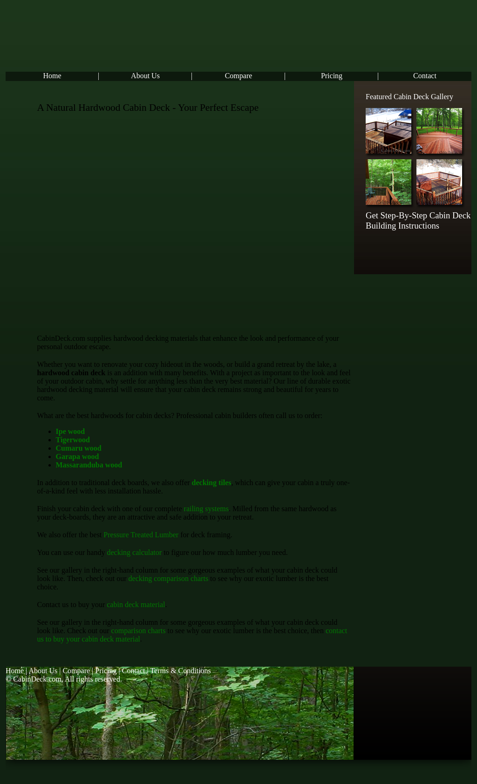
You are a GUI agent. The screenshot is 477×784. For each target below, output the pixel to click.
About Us (145, 76)
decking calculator (134, 552)
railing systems (206, 509)
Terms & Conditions (180, 671)
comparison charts (138, 631)
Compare (238, 76)
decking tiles (212, 483)
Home (52, 76)
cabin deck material (136, 604)
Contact (424, 76)
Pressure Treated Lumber (140, 535)
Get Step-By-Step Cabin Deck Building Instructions (418, 220)
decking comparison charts (169, 578)
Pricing (331, 76)
